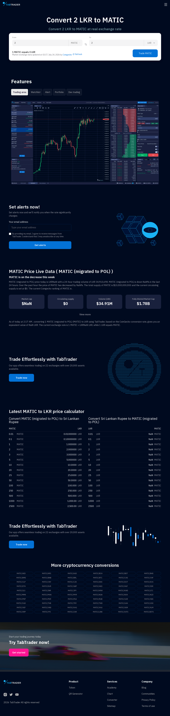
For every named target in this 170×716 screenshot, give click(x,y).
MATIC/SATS (123, 613)
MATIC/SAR (123, 600)
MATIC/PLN (72, 600)
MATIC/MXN (46, 595)
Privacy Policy (148, 699)
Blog (144, 687)
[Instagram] (5, 694)
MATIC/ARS (47, 573)
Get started (18, 654)
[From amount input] (40, 43)
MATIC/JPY (72, 591)
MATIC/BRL (72, 578)
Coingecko (67, 55)
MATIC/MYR (72, 595)
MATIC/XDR (123, 609)
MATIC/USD (149, 604)
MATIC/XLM (149, 609)
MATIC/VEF (21, 609)
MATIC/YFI (47, 613)
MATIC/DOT (123, 582)
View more (85, 314)
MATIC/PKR (47, 600)
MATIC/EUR (47, 587)
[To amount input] (116, 43)
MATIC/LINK (97, 613)
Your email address (18, 222)
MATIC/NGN (98, 595)
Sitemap (111, 706)
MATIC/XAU (98, 609)
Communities (148, 693)
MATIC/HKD (98, 587)
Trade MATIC (145, 53)
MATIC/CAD (123, 578)
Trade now (21, 377)
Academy (111, 687)
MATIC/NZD (149, 595)
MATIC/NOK (123, 595)
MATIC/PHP (21, 600)
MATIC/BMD (21, 578)
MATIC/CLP (21, 582)
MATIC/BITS (148, 613)
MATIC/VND (46, 609)
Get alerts (40, 245)
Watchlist (35, 92)
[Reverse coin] (86, 44)
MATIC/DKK (98, 582)
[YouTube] (17, 694)
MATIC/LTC (149, 591)
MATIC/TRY (72, 604)
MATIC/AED (21, 573)
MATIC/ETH (21, 587)
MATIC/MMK (21, 595)
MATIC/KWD (123, 591)
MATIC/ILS (21, 591)
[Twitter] (11, 694)
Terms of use (148, 706)
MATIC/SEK (149, 600)
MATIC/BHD (149, 573)
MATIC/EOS (149, 582)
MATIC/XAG (72, 609)
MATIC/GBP (72, 587)
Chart (110, 693)
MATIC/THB (46, 604)
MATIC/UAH (123, 604)
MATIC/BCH (98, 573)
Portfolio (59, 92)
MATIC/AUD (72, 573)
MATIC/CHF (149, 578)
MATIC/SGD (21, 604)
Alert (47, 92)
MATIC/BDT (123, 573)
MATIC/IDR (149, 587)
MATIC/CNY (46, 582)
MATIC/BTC (98, 578)
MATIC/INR (47, 591)
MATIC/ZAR (72, 613)
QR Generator (76, 693)
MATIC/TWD (97, 604)
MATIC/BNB (46, 578)
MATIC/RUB (98, 600)
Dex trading (74, 92)
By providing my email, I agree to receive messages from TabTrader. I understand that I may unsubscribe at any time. (38, 235)
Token (72, 687)
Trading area (19, 92)
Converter (112, 699)
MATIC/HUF (123, 587)
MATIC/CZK (72, 582)
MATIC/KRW (98, 591)
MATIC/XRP (21, 613)
